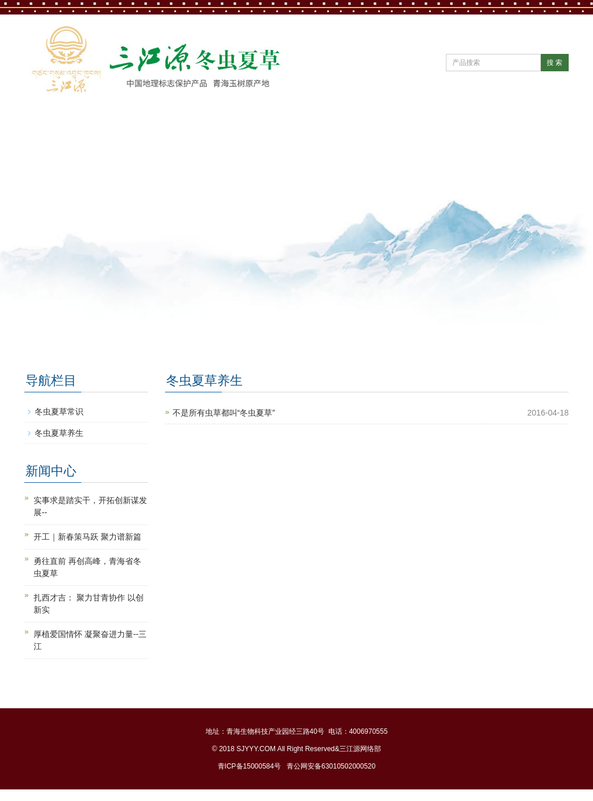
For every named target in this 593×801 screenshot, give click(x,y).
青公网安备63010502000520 (331, 766)
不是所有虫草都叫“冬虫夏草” (224, 412)
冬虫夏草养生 (59, 433)
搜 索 (554, 63)
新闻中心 (204, 124)
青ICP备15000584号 (249, 766)
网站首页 (60, 124)
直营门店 (419, 124)
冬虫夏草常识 (59, 411)
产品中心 (347, 124)
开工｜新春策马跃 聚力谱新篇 (87, 536)
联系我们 (60, 161)
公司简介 (132, 124)
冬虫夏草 (491, 124)
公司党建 (275, 124)
